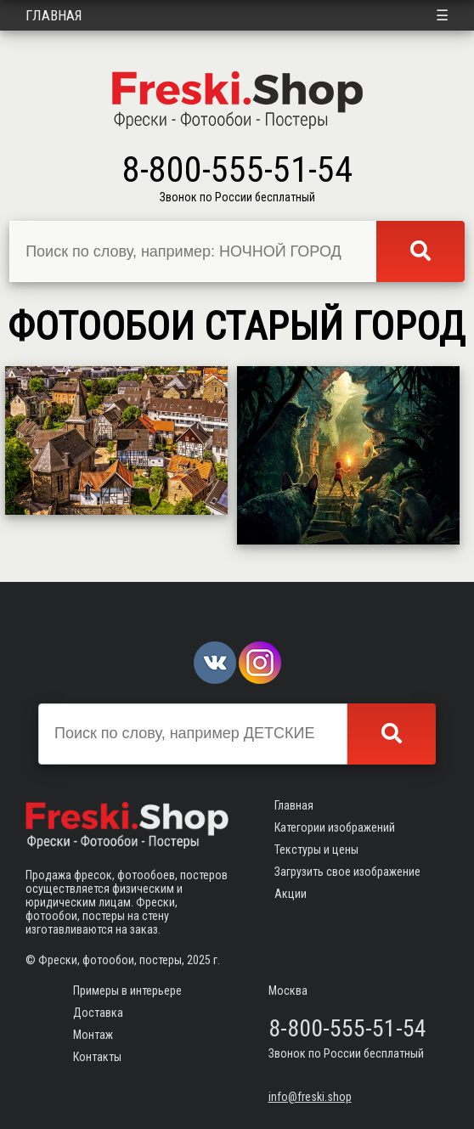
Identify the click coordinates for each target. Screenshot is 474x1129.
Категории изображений (334, 827)
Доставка (98, 1012)
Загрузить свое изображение (347, 871)
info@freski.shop (310, 1097)
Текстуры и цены (316, 849)
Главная (53, 15)
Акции (290, 893)
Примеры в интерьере (127, 990)
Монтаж (93, 1035)
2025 (199, 960)
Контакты (97, 1057)
